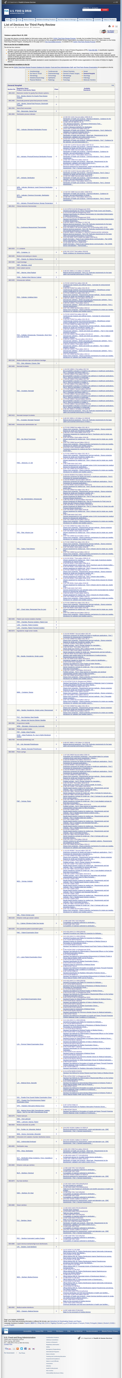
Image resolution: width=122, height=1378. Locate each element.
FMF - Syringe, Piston (24, 801)
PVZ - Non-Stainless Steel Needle (28, 717)
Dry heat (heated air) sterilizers (73, 1185)
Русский (59, 1323)
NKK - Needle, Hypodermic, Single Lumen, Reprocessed (35, 710)
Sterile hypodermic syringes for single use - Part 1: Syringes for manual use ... (87, 793)
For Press (22, 1353)
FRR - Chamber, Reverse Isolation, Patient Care (32, 622)
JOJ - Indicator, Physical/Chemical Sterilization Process (34, 156)
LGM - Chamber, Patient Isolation (27, 625)
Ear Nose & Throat (36, 73)
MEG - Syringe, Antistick (25, 881)
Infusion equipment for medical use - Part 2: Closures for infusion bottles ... (86, 568)
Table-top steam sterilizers (71, 1213)
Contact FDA (39, 1331)
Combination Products (52, 1337)
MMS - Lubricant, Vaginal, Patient (27, 1122)
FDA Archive (49, 1370)
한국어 (47, 1323)
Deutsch (106, 1323)
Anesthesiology (34, 71)
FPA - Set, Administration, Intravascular (29, 499)
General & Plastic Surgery (71, 73)
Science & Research (51, 1342)
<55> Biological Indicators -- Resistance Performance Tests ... (82, 124)
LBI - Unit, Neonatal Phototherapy (27, 744)
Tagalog (53, 1323)
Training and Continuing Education (56, 1356)
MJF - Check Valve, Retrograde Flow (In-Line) (31, 609)
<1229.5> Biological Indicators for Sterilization (77, 127)
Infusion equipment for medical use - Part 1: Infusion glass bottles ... (84, 576)
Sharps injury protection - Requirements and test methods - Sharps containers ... (88, 693)
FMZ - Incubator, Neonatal (25, 391)
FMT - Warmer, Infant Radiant (26, 272)
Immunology (52, 76)
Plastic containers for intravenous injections (76, 253)
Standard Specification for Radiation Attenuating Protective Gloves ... (84, 973)
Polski (87, 1323)
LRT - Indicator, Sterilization (26, 178)
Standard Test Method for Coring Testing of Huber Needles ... (82, 663)
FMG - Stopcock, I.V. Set (25, 463)
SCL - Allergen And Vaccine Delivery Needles (31, 720)
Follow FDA (86, 8)
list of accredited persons (53, 42)
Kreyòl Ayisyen (73, 1323)
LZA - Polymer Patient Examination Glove (30, 1044)
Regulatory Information (52, 1344)
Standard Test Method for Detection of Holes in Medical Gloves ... (83, 1002)
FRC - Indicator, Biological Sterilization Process (32, 129)
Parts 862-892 (92, 50)
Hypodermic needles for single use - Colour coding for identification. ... (85, 660)
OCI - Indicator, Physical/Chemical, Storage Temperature (35, 203)
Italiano (100, 1323)
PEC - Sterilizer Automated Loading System (31, 1238)
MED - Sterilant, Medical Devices (27, 1277)
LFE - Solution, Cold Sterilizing (26, 1247)
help (113, 85)
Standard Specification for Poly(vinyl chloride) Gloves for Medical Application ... (88, 1012)
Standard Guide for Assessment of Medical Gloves (79, 964)
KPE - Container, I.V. (23, 252)
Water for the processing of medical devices (77, 1219)
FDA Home (10, 27)
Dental (86, 71)
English (12, 1325)
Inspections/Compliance (53, 1358)
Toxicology (66, 80)
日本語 (112, 1323)
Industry (48, 1366)
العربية (65, 1323)
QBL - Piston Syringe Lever (25, 915)
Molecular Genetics (90, 80)
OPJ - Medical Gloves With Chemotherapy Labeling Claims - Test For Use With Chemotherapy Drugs (33, 1111)
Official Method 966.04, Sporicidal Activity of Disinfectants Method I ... (85, 1276)
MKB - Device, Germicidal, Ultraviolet (29, 1134)
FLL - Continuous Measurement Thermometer (31, 227)
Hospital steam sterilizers (71, 1210)
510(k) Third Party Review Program (64, 38)
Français (81, 1323)
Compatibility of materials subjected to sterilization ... (79, 922)
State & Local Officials (52, 1361)
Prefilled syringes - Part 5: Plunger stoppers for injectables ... (82, 645)
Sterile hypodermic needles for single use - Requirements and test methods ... (87, 652)
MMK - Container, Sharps (25, 692)
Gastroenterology (53, 73)
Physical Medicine (35, 80)
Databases (36, 27)
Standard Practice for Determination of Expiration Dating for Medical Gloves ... (87, 999)
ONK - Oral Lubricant (23, 1119)
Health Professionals (52, 1368)
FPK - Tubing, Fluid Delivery (26, 549)
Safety (48, 1347)
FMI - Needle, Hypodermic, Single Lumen (30, 656)
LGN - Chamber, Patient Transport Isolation (30, 628)
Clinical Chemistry (69, 71)
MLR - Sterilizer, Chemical (25, 1173)
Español (27, 1323)
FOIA (68, 1331)
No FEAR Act (78, 1331)
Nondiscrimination (92, 1331)
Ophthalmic (51, 78)
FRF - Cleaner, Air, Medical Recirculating (30, 259)
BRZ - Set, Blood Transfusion (26, 439)
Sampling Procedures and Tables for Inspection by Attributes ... (83, 933)
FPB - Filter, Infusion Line (25, 532)
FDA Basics (59, 1331)
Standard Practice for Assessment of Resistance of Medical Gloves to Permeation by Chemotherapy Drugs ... (85, 942)
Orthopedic (66, 78)
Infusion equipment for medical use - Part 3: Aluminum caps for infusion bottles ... (88, 565)
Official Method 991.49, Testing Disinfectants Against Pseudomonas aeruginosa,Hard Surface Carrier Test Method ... (84, 1262)
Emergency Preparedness (53, 1349)
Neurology (87, 76)
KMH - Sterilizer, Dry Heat (25, 1193)
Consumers (49, 1363)
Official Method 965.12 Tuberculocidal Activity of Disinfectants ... (83, 1279)
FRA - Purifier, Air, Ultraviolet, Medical (29, 1129)
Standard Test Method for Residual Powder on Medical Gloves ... (83, 991)
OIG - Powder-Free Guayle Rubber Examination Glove (34, 1097)
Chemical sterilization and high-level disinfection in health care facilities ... (86, 1293)
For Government (9, 1353)
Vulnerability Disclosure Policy (54, 1373)
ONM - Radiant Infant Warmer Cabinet (29, 277)
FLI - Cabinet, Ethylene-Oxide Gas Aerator (30, 923)
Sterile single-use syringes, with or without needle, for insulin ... (83, 649)
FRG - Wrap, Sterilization (25, 1151)
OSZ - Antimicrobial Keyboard (26, 1141)
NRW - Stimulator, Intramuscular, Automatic (31, 726)
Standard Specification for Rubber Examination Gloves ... (81, 961)
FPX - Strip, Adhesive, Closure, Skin (28, 363)
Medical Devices (23, 27)
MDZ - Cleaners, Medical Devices (27, 1311)
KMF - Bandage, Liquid (24, 265)
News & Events (50, 1354)
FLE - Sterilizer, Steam (24, 1220)
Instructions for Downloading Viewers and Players (65, 1321)
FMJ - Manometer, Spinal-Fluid (27, 111)
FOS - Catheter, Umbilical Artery (27, 297)
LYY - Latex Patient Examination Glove (29, 957)
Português (93, 1323)
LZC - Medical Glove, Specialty (27, 1083)
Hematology (33, 76)
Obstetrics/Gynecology (37, 78)
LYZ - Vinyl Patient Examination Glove (29, 999)
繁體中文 (33, 1323)
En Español (95, 8)
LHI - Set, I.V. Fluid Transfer (26, 579)
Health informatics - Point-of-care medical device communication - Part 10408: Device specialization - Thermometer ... (87, 239)
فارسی (6, 1325)
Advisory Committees (52, 1339)
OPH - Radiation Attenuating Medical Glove (30, 1106)
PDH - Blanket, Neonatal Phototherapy (29, 749)
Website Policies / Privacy (110, 1331)
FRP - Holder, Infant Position (26, 732)
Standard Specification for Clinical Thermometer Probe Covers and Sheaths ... (87, 211)
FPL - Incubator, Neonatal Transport (28, 420)
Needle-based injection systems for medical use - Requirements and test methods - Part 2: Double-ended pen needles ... (86, 817)
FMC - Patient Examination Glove (27, 932)
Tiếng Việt (41, 1323)
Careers (49, 1331)
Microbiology (67, 76)
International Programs (52, 1351)
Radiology (51, 80)
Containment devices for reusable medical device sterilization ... (83, 1157)
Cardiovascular (53, 71)
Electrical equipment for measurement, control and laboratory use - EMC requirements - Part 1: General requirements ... (86, 167)
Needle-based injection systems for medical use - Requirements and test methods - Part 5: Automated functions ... (86, 832)
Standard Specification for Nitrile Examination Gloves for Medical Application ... (88, 1060)
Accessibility (28, 1331)
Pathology (87, 78)
